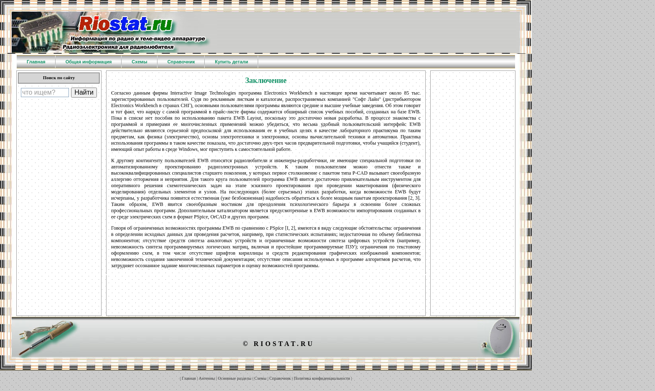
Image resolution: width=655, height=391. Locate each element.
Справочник (280, 378)
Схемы (260, 378)
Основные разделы (234, 378)
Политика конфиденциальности (322, 378)
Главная (189, 378)
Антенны (207, 378)
